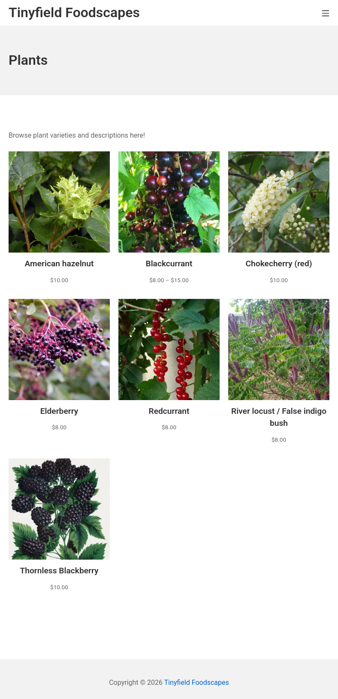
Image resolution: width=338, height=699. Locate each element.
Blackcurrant (168, 263)
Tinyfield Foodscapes (196, 682)
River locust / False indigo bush (278, 417)
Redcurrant (169, 411)
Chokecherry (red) (279, 263)
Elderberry (59, 411)
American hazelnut (59, 263)
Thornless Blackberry (59, 570)
